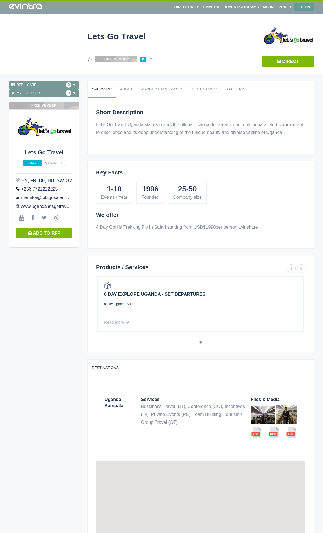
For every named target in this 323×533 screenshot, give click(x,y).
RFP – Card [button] (43, 85)
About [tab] (126, 89)
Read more (116, 322)
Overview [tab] (102, 89)
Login (304, 7)
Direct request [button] (288, 63)
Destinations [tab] (205, 89)
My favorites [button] (43, 93)
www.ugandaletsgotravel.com (50, 206)
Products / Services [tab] (162, 89)
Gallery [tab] (235, 89)
